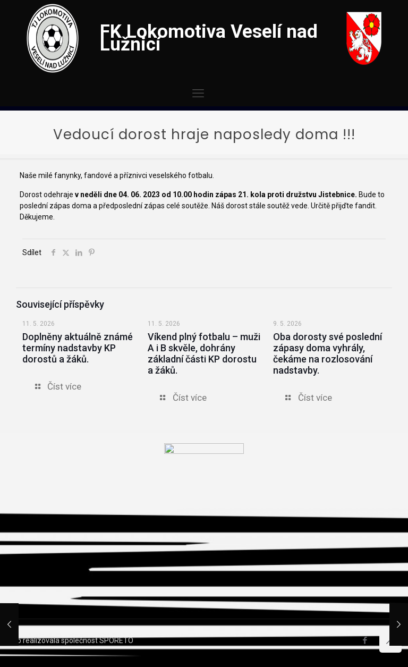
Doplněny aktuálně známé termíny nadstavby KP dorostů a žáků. (77, 348)
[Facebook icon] (365, 640)
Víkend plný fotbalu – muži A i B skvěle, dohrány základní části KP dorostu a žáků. (204, 353)
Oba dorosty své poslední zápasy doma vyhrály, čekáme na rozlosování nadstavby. (327, 353)
